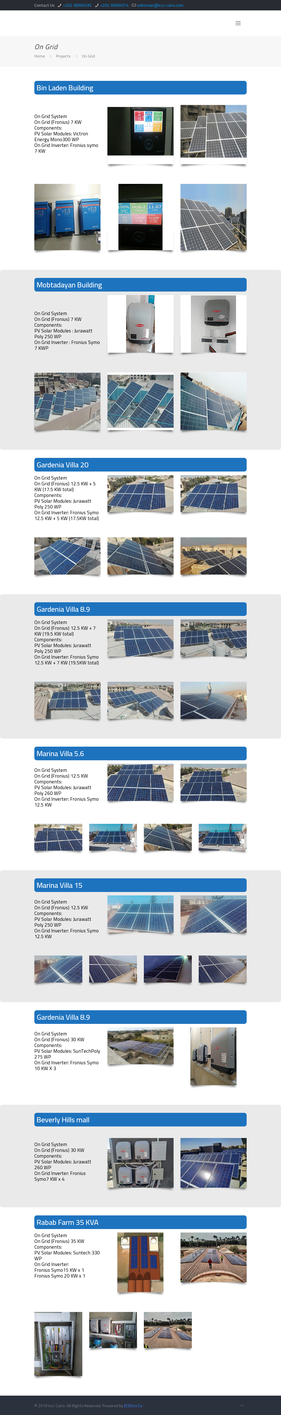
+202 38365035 (77, 5)
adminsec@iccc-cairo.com (160, 5)
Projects (63, 56)
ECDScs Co (133, 1405)
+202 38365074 (114, 5)
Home (39, 56)
